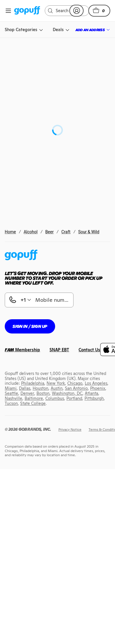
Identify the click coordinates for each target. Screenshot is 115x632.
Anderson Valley (39, 291)
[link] (27, 10)
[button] (99, 11)
